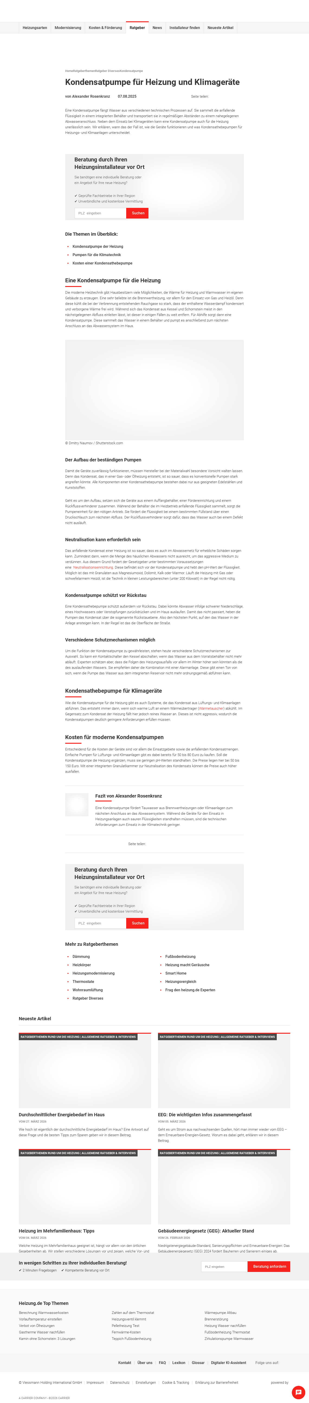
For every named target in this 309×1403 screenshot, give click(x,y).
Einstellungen (146, 1382)
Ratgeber (137, 28)
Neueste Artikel (220, 28)
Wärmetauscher (211, 708)
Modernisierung (68, 28)
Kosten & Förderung (105, 28)
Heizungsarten (35, 28)
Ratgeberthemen (84, 71)
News (157, 28)
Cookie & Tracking (175, 1382)
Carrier (64, 1398)
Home (69, 71)
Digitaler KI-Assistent (228, 1363)
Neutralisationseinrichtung (93, 567)
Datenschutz (120, 1382)
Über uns (145, 1363)
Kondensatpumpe (131, 71)
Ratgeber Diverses (107, 71)
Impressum (96, 1382)
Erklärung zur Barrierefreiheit (216, 1382)
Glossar (199, 1363)
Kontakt (125, 1363)
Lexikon (179, 1363)
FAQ (163, 1363)
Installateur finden (185, 28)
